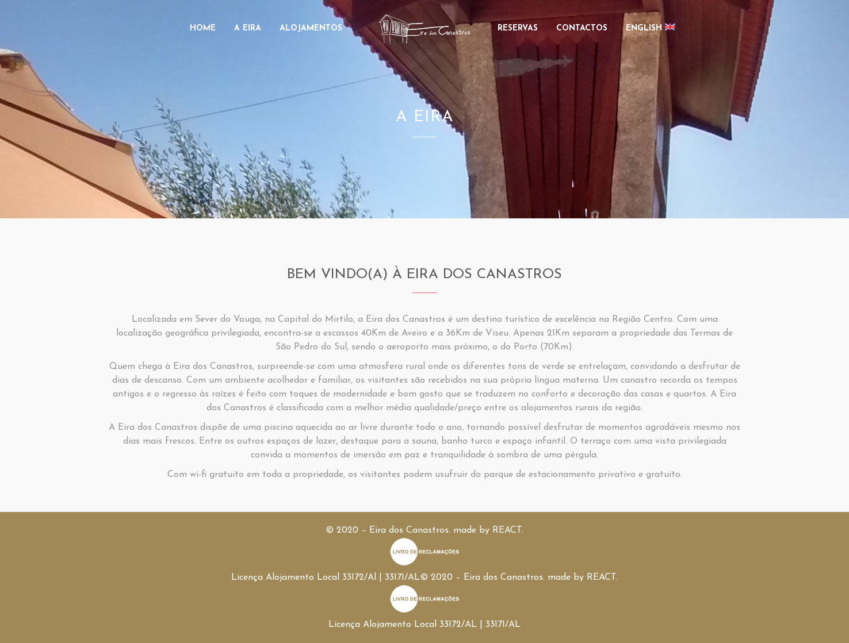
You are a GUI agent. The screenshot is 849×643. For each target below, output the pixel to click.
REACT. (507, 530)
